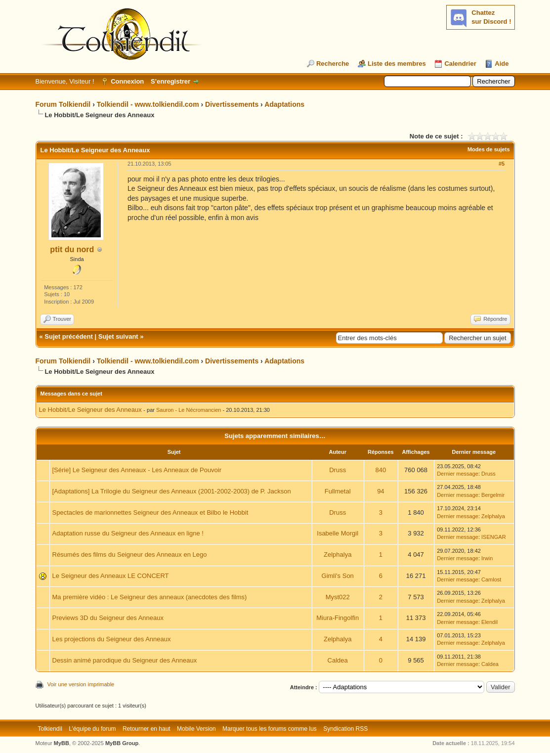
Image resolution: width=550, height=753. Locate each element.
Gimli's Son (338, 575)
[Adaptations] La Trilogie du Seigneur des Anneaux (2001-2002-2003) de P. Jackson (171, 491)
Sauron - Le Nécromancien (188, 410)
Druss (337, 470)
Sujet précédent (68, 336)
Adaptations (284, 104)
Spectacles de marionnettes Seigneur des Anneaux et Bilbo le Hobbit (150, 512)
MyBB (61, 743)
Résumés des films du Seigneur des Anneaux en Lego (129, 554)
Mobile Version (196, 728)
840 (381, 470)
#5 (502, 164)
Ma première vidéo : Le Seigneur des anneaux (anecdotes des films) (149, 597)
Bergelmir (493, 495)
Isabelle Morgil (337, 533)
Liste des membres (397, 63)
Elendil (489, 622)
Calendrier (460, 63)
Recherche (332, 63)
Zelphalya (493, 516)
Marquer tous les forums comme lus (269, 728)
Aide (501, 63)
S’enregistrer (170, 81)
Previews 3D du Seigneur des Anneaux (108, 617)
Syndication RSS (345, 728)
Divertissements (231, 104)
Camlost (491, 579)
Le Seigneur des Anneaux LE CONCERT (110, 575)
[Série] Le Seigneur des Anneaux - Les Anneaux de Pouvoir (137, 470)
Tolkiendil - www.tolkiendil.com (148, 104)
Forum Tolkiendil (63, 104)
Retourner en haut (146, 728)
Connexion (127, 81)
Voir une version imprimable (81, 684)
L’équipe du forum (92, 728)
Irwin (487, 558)
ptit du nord (72, 249)
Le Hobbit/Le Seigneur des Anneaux (90, 409)
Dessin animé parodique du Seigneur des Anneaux (124, 660)
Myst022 (338, 597)
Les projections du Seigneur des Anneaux (111, 639)
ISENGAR (493, 537)
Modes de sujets (488, 149)
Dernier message (457, 474)
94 (380, 491)
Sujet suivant (118, 336)
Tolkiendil (50, 728)
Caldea (338, 660)
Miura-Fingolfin (337, 617)
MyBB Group (121, 743)
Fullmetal (338, 491)
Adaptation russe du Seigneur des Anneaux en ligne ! (128, 533)
